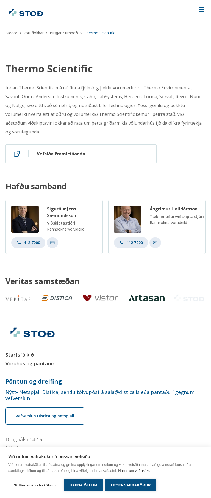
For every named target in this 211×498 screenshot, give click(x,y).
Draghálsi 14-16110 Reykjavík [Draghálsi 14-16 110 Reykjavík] (23, 443)
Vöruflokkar (33, 32)
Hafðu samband (35, 188)
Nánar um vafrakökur (134, 471)
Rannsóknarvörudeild (65, 230)
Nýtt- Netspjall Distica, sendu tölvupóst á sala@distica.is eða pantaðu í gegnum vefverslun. (100, 395)
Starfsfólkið (19, 355)
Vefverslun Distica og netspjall (45, 415)
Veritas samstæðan (42, 281)
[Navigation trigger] (201, 9)
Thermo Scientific (49, 68)
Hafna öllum (83, 485)
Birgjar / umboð (64, 32)
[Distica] (55, 298)
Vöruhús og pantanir (29, 363)
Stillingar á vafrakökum (35, 485)
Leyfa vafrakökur (131, 485)
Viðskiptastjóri (61, 224)
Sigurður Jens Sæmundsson (61, 213)
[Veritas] (17, 298)
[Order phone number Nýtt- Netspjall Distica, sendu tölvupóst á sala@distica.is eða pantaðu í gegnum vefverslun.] (105, 395)
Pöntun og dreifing (33, 381)
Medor (11, 32)
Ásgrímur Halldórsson (174, 210)
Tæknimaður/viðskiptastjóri (177, 218)
